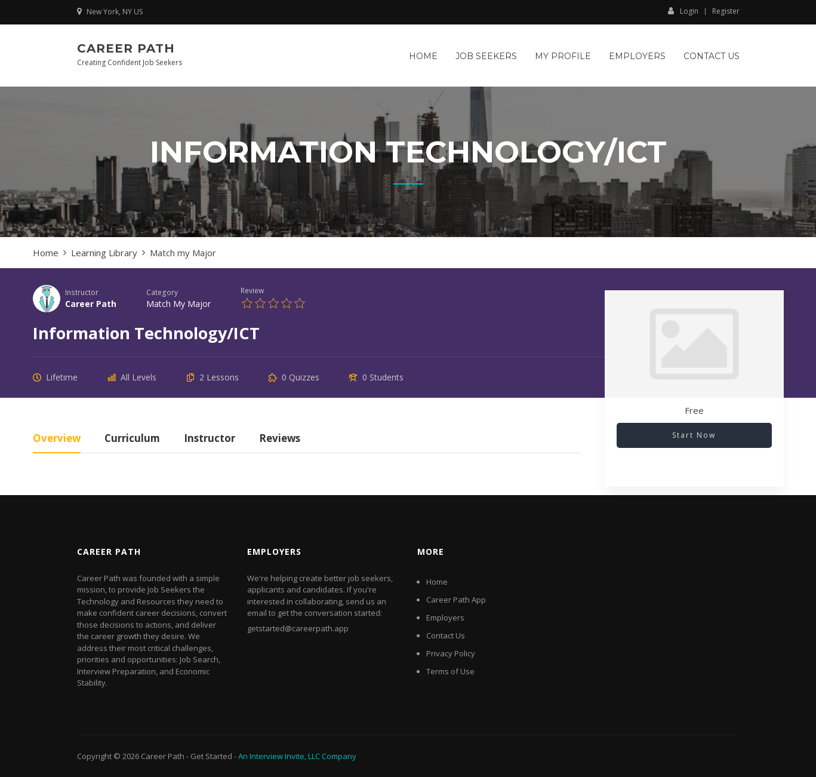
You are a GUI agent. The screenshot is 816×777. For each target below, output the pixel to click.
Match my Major (178, 303)
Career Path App (456, 599)
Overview (57, 439)
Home (423, 56)
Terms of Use (450, 671)
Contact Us (711, 56)
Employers (637, 56)
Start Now (694, 435)
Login (683, 11)
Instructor (81, 292)
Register (726, 11)
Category (162, 292)
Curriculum (132, 439)
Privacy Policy (450, 653)
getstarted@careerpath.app (298, 628)
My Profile (563, 56)
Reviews (279, 439)
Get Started (211, 756)
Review (252, 290)
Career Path (126, 48)
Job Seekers (486, 56)
